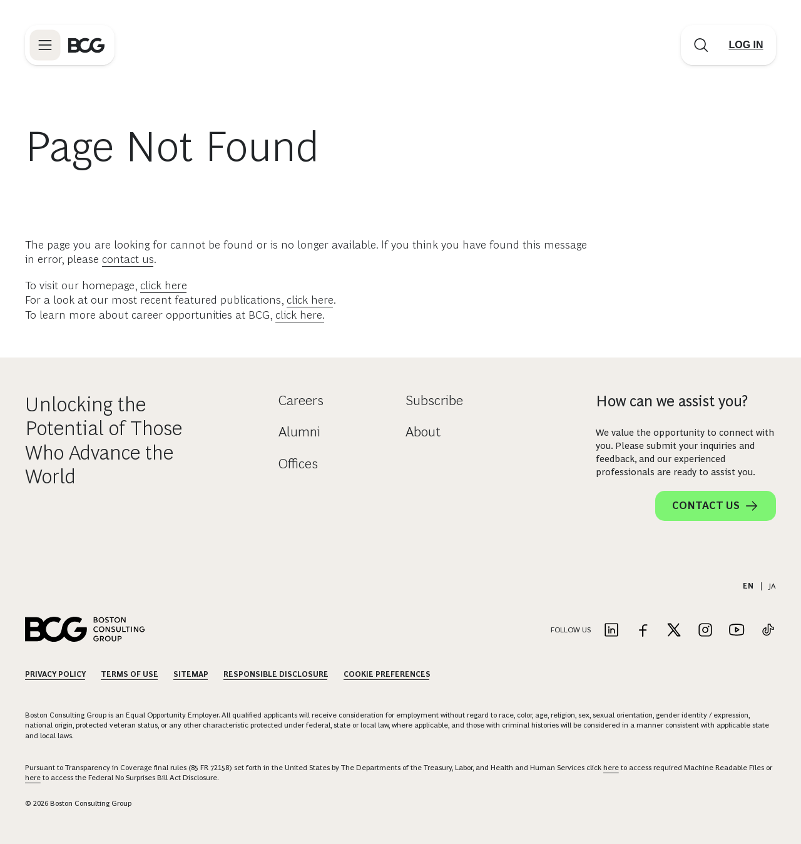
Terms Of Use (129, 674)
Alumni (299, 432)
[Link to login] (746, 45)
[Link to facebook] (643, 631)
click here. (300, 315)
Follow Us (571, 629)
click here (163, 285)
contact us (128, 259)
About (423, 432)
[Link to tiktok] (768, 631)
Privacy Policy (55, 674)
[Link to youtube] (736, 631)
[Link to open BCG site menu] (45, 45)
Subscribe (434, 400)
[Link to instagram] (705, 631)
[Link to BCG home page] (86, 45)
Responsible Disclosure (276, 674)
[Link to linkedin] (611, 631)
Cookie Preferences (387, 674)
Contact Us (715, 505)
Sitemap (190, 674)
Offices (298, 463)
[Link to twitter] (674, 631)
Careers (301, 400)
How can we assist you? (672, 401)
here (611, 767)
